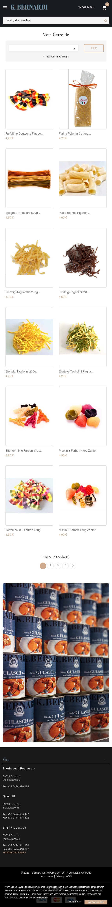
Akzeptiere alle (96, 902)
